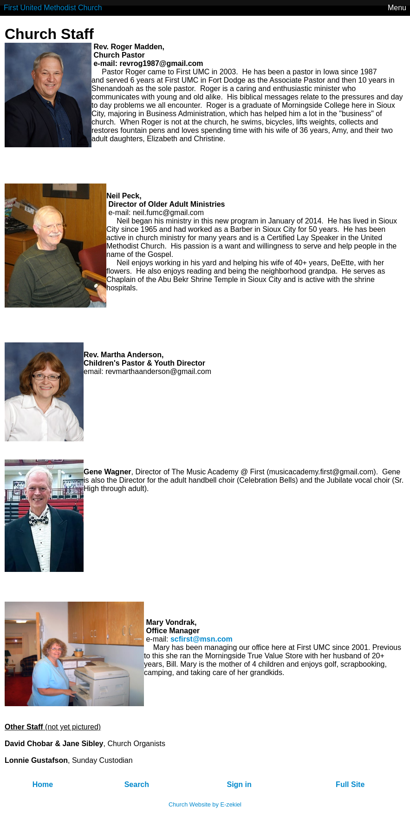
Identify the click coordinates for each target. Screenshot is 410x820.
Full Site (350, 784)
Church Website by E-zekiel (205, 804)
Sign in (239, 784)
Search (136, 784)
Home (43, 784)
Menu (397, 8)
